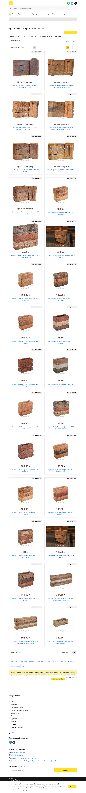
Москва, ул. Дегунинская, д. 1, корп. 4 (22, 758)
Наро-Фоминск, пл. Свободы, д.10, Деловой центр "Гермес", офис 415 (32, 761)
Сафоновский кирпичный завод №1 (31, 662)
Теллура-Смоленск (67, 662)
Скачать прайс (70, 33)
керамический (15, 666)
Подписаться (65, 770)
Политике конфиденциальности (23, 790)
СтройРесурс (21, 3)
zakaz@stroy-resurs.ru (18, 753)
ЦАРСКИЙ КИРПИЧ (52, 662)
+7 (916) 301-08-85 (17, 755)
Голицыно (13, 662)
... (23, 666)
